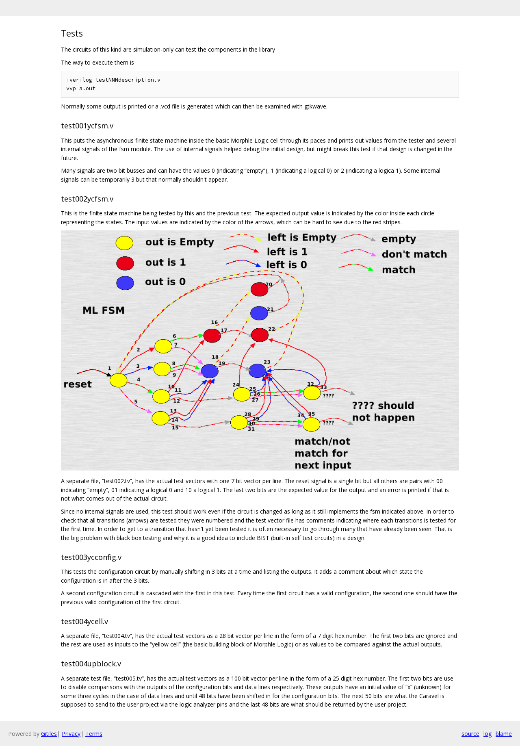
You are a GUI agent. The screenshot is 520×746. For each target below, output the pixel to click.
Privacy (71, 733)
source (470, 733)
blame (504, 733)
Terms (93, 733)
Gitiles (49, 733)
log (487, 733)
